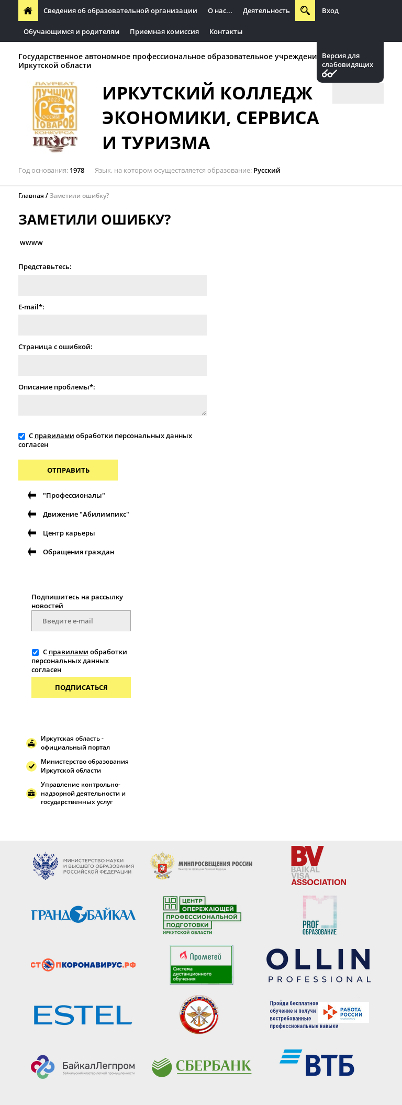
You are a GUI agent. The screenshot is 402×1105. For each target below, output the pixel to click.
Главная (31, 195)
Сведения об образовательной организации (120, 10)
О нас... (220, 10)
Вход (330, 10)
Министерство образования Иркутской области (85, 765)
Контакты (226, 31)
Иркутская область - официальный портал (75, 742)
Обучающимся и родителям (71, 31)
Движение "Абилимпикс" (86, 514)
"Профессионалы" (74, 495)
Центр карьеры (69, 533)
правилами (54, 435)
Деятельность (266, 10)
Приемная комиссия (164, 31)
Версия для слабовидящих (347, 60)
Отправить (68, 470)
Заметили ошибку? (79, 195)
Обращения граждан (78, 551)
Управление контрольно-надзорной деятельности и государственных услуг (83, 793)
